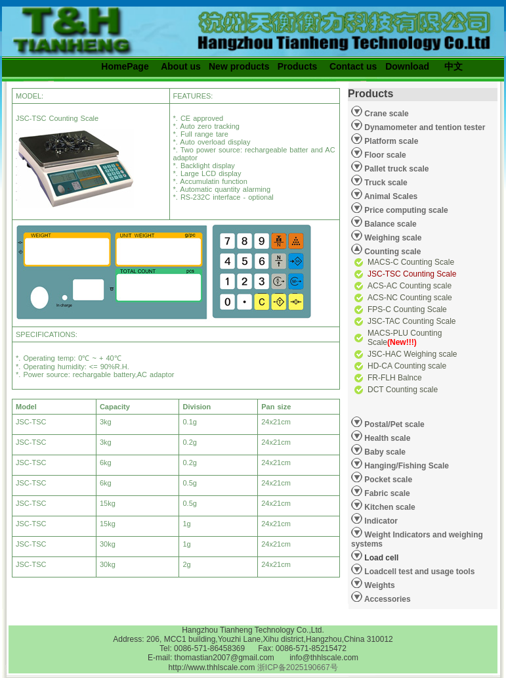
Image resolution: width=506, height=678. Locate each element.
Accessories (386, 599)
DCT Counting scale (403, 389)
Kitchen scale (388, 507)
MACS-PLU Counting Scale (405, 337)
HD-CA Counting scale (407, 366)
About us (181, 66)
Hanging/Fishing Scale (405, 465)
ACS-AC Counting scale (410, 285)
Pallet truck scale (395, 168)
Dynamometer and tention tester (423, 127)
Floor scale (384, 155)
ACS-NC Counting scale (410, 297)
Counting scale (391, 251)
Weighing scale (391, 237)
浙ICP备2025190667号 (297, 667)
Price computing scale (405, 210)
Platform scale (390, 141)
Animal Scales (389, 196)
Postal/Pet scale (393, 424)
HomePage (124, 66)
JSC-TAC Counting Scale (412, 321)
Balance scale (389, 224)
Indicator (380, 521)
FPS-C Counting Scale (407, 309)
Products (298, 66)
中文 (453, 66)
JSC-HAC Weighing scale (412, 354)
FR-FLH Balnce (395, 377)
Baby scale (384, 452)
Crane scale (385, 113)
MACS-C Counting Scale (411, 262)
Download (407, 66)
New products (239, 66)
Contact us (353, 66)
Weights (378, 585)
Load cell (374, 555)
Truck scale (385, 182)
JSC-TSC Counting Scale (412, 274)
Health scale (386, 438)
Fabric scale (386, 493)
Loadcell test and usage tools (419, 571)
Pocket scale (387, 479)
